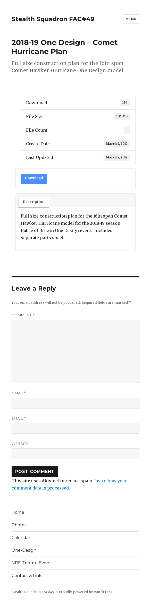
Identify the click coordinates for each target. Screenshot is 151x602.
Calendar (21, 537)
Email (19, 418)
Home (18, 512)
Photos (19, 525)
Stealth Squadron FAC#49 (53, 19)
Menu (131, 19)
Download (34, 178)
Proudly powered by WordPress (85, 592)
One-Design (24, 550)
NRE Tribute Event (31, 562)
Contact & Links (27, 575)
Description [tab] (34, 202)
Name (19, 393)
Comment (23, 315)
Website (20, 444)
